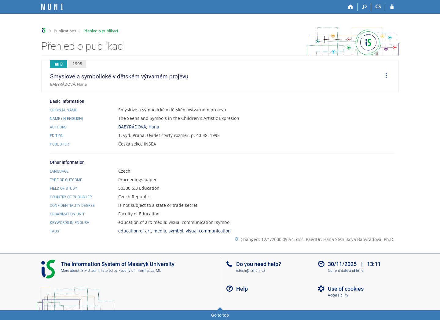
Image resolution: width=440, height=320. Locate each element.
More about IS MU (75, 270)
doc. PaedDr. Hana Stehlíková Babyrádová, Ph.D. (345, 239)
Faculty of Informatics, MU (140, 270)
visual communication (208, 231)
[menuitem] (384, 76)
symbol (176, 231)
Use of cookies (346, 289)
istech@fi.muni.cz (250, 270)
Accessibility (338, 295)
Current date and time (345, 270)
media (159, 231)
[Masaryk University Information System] (52, 7)
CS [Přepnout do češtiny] (378, 6)
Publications (65, 31)
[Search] (364, 7)
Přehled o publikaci (100, 31)
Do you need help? (258, 264)
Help (242, 289)
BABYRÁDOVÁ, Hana (138, 127)
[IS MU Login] (392, 7)
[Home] (351, 7)
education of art (134, 231)
